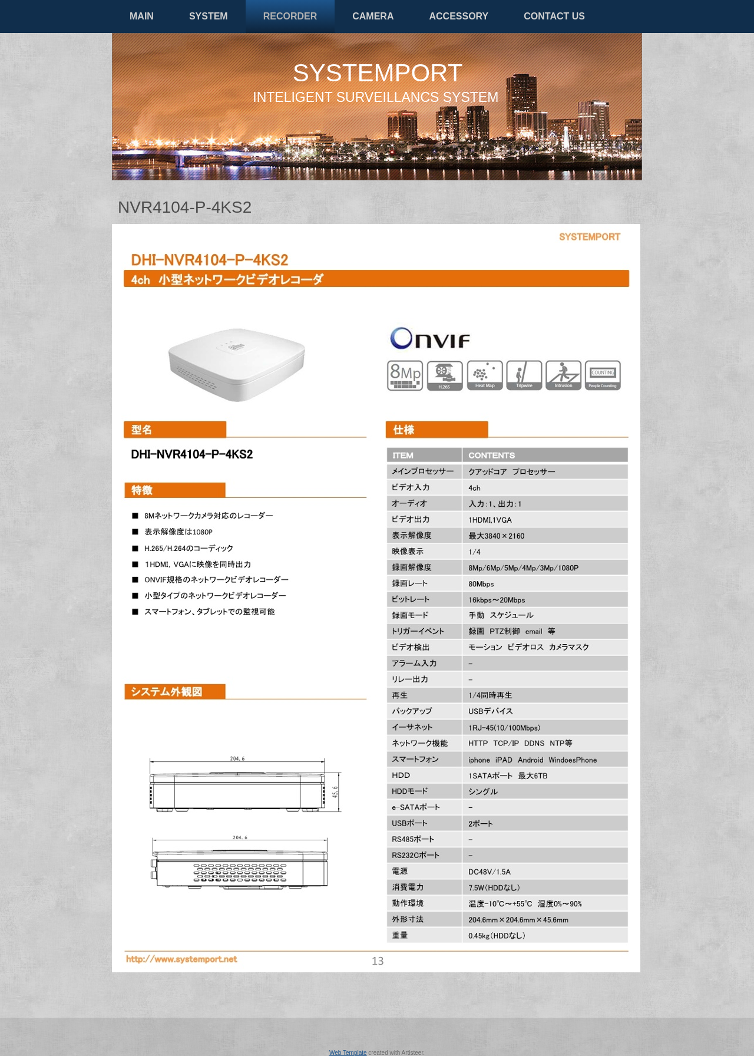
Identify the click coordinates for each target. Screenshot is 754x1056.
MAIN (142, 16)
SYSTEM (208, 16)
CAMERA (372, 16)
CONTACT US (554, 16)
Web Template (348, 1053)
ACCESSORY (458, 16)
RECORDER (290, 16)
